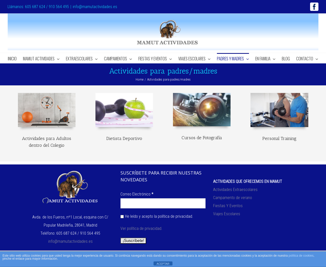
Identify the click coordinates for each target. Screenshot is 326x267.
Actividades (223, 189)
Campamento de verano (232, 197)
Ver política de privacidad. (141, 228)
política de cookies (301, 255)
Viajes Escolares (226, 213)
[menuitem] (15, 58)
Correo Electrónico (136, 194)
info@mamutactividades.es (95, 6)
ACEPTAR (163, 263)
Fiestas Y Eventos (228, 205)
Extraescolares (245, 189)
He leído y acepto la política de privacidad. (156, 216)
